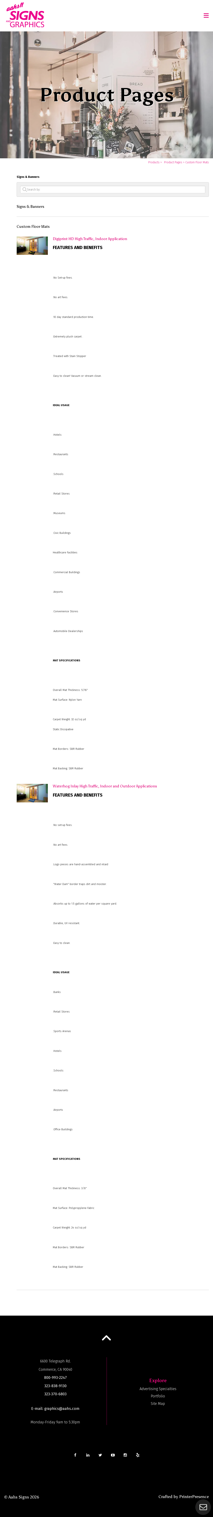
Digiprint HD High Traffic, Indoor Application (90, 239)
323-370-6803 (55, 1394)
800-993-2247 (55, 1377)
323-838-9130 (55, 1386)
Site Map (158, 1403)
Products (154, 162)
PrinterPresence (194, 1496)
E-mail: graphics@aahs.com (55, 1408)
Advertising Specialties (158, 1389)
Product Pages (173, 162)
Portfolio (158, 1396)
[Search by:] (112, 189)
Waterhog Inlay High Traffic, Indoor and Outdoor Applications (105, 786)
